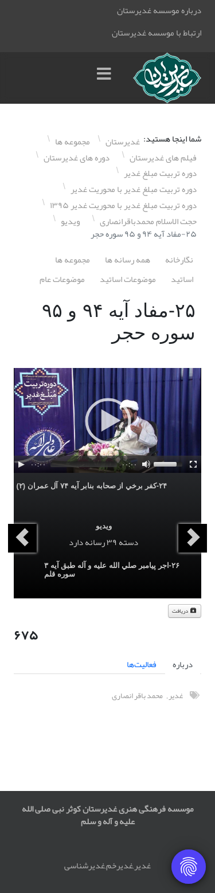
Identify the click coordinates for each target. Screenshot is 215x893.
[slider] (83, 464)
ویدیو (104, 526)
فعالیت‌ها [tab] (142, 664)
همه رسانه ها (127, 259)
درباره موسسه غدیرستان (159, 10)
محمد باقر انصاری (137, 695)
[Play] (21, 464)
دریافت (184, 611)
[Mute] (146, 464)
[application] (107, 420)
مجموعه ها (72, 259)
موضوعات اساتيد (128, 279)
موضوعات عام (62, 279)
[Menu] (106, 78)
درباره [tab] (183, 664)
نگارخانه (179, 259)
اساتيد (182, 279)
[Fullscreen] (193, 464)
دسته (128, 542)
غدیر (176, 695)
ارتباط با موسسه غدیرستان (156, 32)
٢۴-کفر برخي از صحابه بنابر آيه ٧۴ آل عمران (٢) (91, 485)
